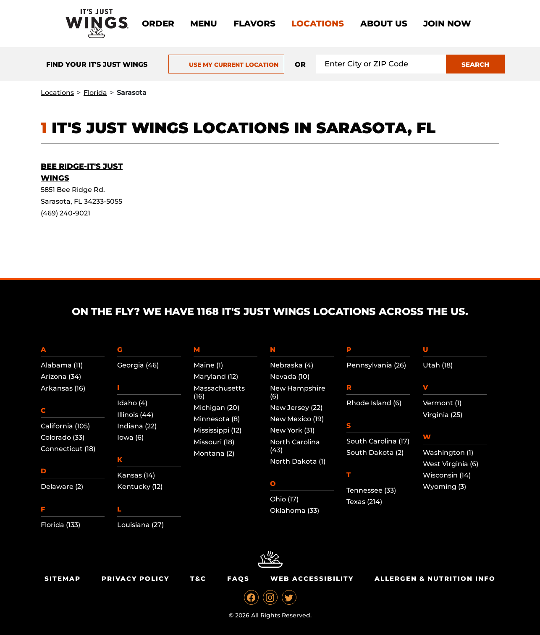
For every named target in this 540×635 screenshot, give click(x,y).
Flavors (254, 23)
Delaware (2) (62, 487)
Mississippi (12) (217, 430)
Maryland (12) (216, 376)
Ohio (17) (284, 499)
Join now (447, 23)
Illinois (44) (135, 415)
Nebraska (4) (291, 365)
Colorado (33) (62, 437)
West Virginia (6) (450, 464)
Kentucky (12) (140, 487)
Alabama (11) (62, 365)
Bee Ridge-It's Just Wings (82, 172)
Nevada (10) (289, 376)
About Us (383, 23)
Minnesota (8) (217, 419)
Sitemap (63, 579)
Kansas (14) (136, 475)
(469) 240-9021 (65, 213)
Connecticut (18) (68, 449)
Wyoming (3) (444, 487)
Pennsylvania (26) (376, 365)
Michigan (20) (216, 408)
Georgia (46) (138, 365)
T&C (198, 579)
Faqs (238, 579)
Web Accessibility (312, 579)
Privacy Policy (135, 579)
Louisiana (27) (140, 525)
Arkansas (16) (63, 388)
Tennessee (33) (371, 490)
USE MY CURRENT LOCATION (226, 64)
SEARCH (475, 64)
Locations (317, 23)
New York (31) (292, 430)
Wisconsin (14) (447, 475)
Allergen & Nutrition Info (435, 579)
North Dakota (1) (297, 461)
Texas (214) (364, 502)
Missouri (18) (214, 442)
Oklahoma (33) (294, 510)
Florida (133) (60, 525)
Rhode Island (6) (373, 403)
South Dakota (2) (375, 453)
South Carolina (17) (377, 441)
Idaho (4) (132, 403)
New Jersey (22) (296, 408)
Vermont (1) (442, 403)
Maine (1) (208, 365)
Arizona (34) (61, 376)
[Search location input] (381, 64)
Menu (203, 23)
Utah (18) (438, 365)
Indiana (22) (137, 426)
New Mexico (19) (297, 419)
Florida (95, 93)
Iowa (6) (130, 437)
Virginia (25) (442, 415)
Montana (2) (214, 453)
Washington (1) (448, 453)
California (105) (65, 426)
